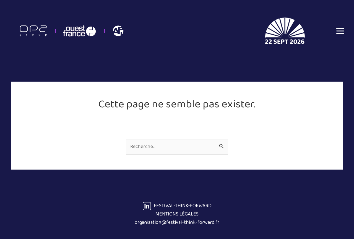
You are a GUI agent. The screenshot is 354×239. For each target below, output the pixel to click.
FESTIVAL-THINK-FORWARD (177, 206)
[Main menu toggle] (340, 30)
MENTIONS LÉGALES (177, 214)
